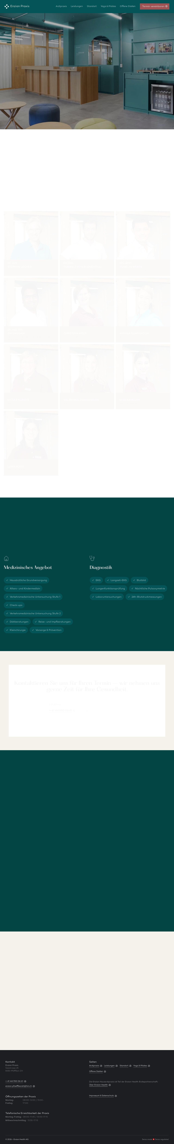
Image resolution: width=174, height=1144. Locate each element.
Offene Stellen (127, 6)
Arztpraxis (61, 6)
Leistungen (77, 6)
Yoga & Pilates (108, 6)
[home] (17, 6)
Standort (92, 6)
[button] (170, 991)
